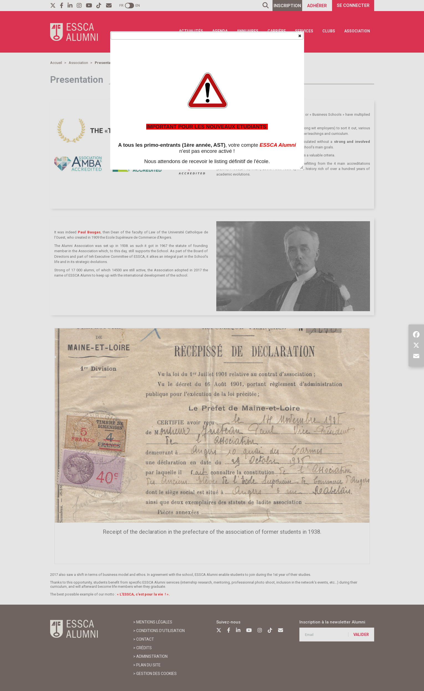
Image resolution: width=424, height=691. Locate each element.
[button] (299, 35)
